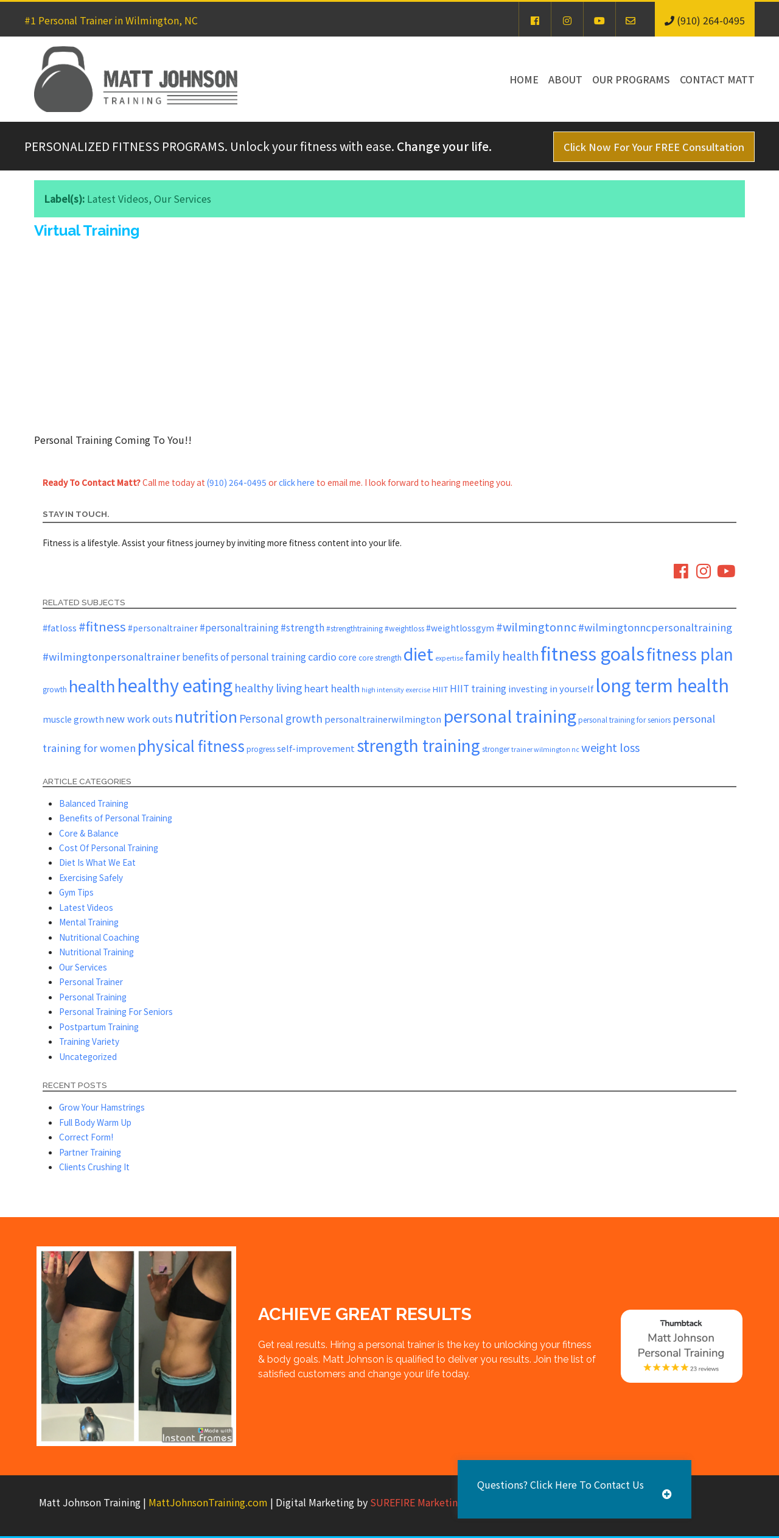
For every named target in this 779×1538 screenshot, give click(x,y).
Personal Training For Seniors (116, 1011)
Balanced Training (93, 803)
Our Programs (631, 79)
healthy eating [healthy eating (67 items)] (174, 684)
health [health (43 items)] (92, 685)
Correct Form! (86, 1137)
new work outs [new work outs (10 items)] (139, 718)
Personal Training (93, 997)
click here (297, 482)
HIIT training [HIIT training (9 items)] (478, 688)
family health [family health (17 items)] (502, 655)
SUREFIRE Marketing (416, 1502)
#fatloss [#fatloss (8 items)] (60, 627)
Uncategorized (88, 1056)
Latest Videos (117, 198)
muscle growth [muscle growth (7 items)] (73, 719)
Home (524, 79)
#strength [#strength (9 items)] (302, 627)
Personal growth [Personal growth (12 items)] (281, 718)
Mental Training (89, 922)
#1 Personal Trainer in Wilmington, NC (111, 20)
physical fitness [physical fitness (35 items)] (191, 745)
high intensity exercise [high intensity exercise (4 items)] (396, 689)
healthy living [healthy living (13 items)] (268, 687)
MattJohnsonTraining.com (208, 1502)
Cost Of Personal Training (108, 847)
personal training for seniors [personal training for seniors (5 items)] (624, 719)
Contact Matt (717, 79)
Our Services (182, 198)
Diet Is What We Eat (97, 862)
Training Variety (89, 1041)
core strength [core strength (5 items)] (380, 657)
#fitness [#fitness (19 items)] (102, 626)
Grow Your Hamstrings (102, 1107)
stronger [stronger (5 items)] (495, 748)
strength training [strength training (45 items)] (418, 745)
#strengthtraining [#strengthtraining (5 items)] (354, 628)
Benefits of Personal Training (115, 818)
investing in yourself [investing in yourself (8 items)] (550, 688)
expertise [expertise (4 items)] (449, 657)
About (565, 79)
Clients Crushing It (94, 1167)
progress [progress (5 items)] (260, 748)
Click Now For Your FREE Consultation (654, 146)
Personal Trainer (91, 981)
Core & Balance (89, 833)
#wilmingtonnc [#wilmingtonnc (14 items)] (536, 626)
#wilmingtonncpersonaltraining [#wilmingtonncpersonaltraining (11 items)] (655, 627)
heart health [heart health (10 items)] (332, 688)
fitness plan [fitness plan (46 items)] (689, 653)
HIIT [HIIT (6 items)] (440, 689)
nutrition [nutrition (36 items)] (206, 716)
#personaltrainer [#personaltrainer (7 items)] (163, 628)
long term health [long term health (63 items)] (662, 684)
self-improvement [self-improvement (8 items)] (316, 748)
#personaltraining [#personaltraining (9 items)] (239, 627)
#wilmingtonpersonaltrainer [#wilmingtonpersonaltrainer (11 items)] (111, 656)
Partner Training (90, 1152)
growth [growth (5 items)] (55, 689)
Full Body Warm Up (95, 1122)
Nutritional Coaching (99, 937)
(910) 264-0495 (237, 482)
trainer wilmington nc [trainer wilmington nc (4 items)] (545, 749)
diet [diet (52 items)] (418, 653)
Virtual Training (86, 230)
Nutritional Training (96, 952)
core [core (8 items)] (347, 656)
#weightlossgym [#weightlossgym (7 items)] (460, 628)
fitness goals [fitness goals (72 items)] (592, 652)
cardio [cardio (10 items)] (322, 656)
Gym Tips (76, 892)
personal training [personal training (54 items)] (509, 715)
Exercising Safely (91, 877)
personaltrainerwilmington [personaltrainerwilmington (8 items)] (382, 718)
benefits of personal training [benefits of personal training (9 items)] (244, 656)
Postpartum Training (99, 1026)
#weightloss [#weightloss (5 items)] (404, 628)
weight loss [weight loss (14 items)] (610, 747)
